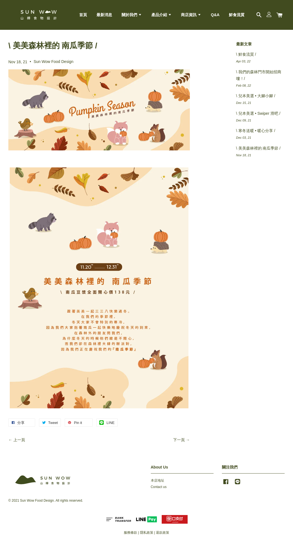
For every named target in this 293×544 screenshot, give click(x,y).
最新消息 (104, 15)
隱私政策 (146, 533)
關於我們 (132, 15)
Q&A (215, 15)
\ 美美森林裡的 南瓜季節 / (258, 148)
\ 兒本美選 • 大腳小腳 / (255, 96)
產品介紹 (161, 15)
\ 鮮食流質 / (246, 54)
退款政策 (162, 533)
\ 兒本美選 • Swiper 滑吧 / (258, 113)
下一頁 (179, 440)
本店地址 (157, 480)
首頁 (83, 15)
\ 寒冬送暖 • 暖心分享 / (255, 130)
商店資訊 (191, 15)
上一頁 (19, 440)
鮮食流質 (236, 15)
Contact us (159, 487)
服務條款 (130, 533)
